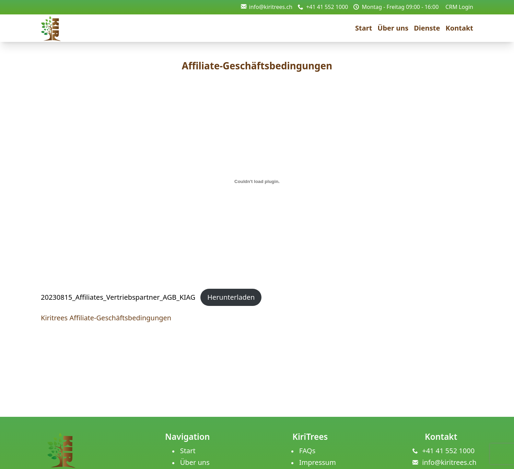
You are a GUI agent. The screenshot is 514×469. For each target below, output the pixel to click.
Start (363, 28)
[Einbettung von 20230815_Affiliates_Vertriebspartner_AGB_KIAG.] (257, 182)
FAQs (307, 450)
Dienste (427, 28)
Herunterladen (231, 297)
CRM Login (459, 7)
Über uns (392, 28)
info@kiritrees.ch (267, 7)
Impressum (317, 462)
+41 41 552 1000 (323, 7)
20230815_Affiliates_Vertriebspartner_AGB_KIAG (118, 297)
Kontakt (459, 28)
